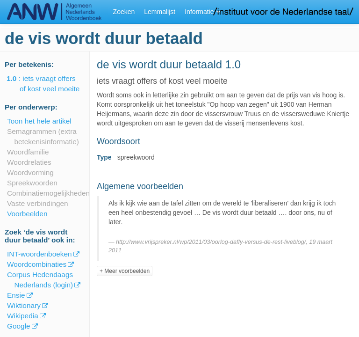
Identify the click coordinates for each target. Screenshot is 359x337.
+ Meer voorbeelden (125, 271)
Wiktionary (24, 305)
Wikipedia (22, 316)
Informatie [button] (202, 11)
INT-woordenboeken (39, 254)
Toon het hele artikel (39, 121)
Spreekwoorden (32, 183)
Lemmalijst (159, 11)
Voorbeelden (27, 214)
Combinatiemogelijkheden (48, 193)
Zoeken (124, 11)
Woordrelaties (29, 162)
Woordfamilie (28, 152)
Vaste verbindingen (37, 203)
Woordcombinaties (36, 264)
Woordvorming (30, 172)
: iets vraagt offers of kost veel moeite (49, 83)
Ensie (16, 295)
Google (18, 326)
